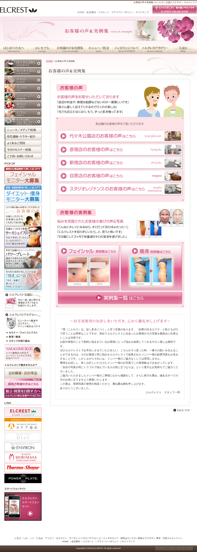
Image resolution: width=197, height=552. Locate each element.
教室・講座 (23, 337)
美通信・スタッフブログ (183, 49)
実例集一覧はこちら (120, 298)
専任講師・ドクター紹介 (23, 137)
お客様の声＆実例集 (70, 49)
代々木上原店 (23, 72)
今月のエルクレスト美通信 (23, 301)
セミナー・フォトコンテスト (23, 332)
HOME (49, 61)
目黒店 (23, 113)
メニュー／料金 (98, 49)
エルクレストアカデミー (155, 49)
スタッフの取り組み (23, 341)
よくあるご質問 (23, 143)
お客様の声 (23, 215)
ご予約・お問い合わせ (23, 156)
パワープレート (23, 258)
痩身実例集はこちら (151, 267)
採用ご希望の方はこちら (23, 383)
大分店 (23, 88)
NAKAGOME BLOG (23, 353)
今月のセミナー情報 (23, 150)
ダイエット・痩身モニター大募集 (23, 194)
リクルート (88, 541)
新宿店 (23, 105)
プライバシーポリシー (108, 541)
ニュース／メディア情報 (23, 130)
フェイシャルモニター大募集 (23, 175)
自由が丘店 (23, 97)
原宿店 (23, 80)
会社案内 (75, 541)
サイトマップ (128, 541)
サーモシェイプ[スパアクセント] (23, 236)
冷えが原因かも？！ (23, 279)
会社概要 (23, 373)
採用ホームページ (23, 393)
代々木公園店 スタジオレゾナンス (23, 122)
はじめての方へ (14, 49)
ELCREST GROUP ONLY (174, 548)
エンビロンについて (127, 49)
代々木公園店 (23, 63)
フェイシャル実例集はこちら (89, 267)
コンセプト (42, 49)
